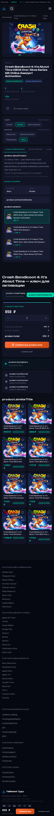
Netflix (5, 637)
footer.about (8, 748)
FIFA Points (6, 607)
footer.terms (7, 772)
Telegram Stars (8, 576)
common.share (20, 109)
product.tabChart (36, 149)
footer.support (9, 752)
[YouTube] (14, 806)
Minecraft (6, 686)
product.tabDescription (15, 149)
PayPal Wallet (8, 603)
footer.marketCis (9, 723)
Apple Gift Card (8, 618)
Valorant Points (8, 587)
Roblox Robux (8, 580)
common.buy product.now (27, 345)
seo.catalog (6, 17)
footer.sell (7, 761)
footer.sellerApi (9, 732)
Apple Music (7, 671)
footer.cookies (9, 781)
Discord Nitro (7, 678)
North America (34, 124)
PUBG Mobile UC (9, 591)
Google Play (7, 629)
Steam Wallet (8, 625)
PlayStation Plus (9, 667)
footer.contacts (9, 756)
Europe (9, 124)
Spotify (5, 641)
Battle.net (10, 134)
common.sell (27, 352)
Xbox (23, 140)
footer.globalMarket (11, 719)
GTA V (4, 690)
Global (20, 124)
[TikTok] (9, 806)
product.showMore (12, 181)
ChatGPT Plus (8, 682)
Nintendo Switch (27, 134)
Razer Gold (6, 652)
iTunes (5, 621)
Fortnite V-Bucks (9, 584)
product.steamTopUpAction (40, 295)
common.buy (25, 811)
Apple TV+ (6, 675)
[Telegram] (4, 806)
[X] (25, 806)
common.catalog (9, 714)
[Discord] (30, 806)
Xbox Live (6, 644)
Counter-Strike (8, 694)
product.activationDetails (27, 200)
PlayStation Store (9, 648)
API (3, 728)
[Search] (12, 8)
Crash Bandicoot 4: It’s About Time (25, 17)
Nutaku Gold (7, 572)
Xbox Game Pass (9, 663)
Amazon (5, 633)
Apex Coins (7, 595)
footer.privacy (8, 777)
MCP (4, 736)
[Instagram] (19, 806)
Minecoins (6, 599)
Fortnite (5, 698)
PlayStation (11, 140)
